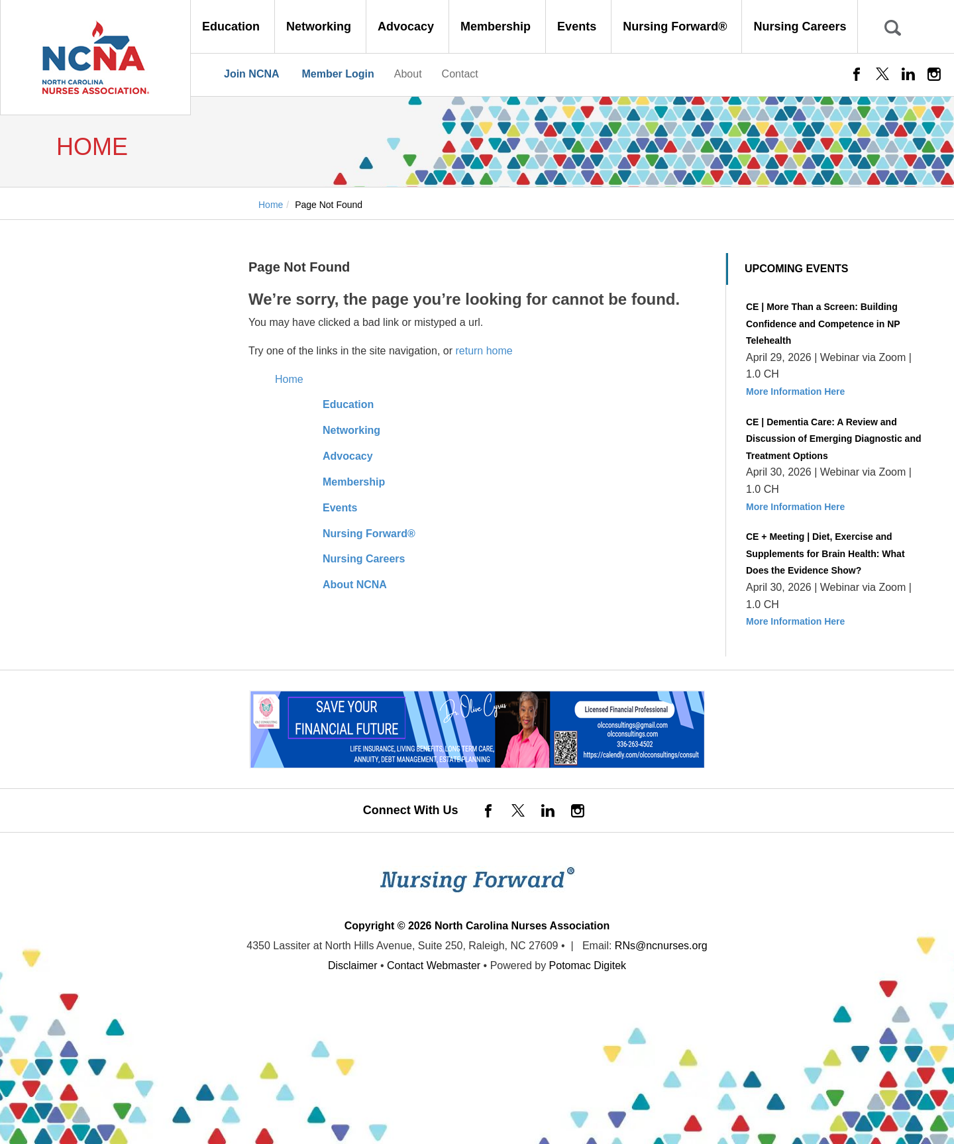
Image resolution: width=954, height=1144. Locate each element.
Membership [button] (497, 26)
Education (348, 404)
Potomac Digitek (588, 965)
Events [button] (578, 26)
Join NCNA (252, 73)
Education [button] (232, 26)
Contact (460, 73)
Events (340, 507)
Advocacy (348, 456)
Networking (351, 430)
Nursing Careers (799, 26)
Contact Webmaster (433, 965)
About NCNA (355, 584)
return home (483, 350)
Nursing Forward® (369, 533)
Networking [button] (320, 26)
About (408, 73)
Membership (354, 482)
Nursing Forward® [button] (676, 26)
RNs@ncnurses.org (661, 945)
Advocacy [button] (407, 26)
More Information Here (795, 391)
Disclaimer (353, 965)
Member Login (337, 73)
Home (289, 379)
